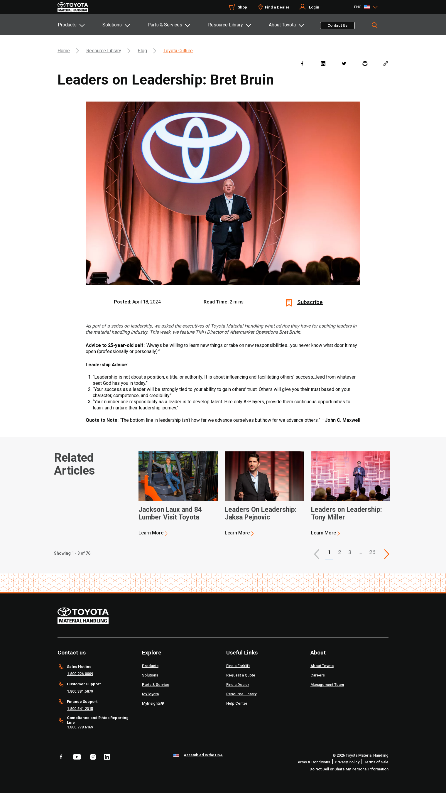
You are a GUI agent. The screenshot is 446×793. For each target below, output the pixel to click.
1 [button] (329, 552)
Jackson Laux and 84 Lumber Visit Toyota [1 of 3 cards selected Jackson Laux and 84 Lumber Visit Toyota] (170, 513)
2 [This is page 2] (339, 552)
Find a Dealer (277, 7)
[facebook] (302, 63)
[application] (178, 493)
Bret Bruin (289, 332)
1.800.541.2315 (80, 708)
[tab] (80, 24)
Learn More (150, 533)
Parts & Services (165, 25)
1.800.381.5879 (80, 691)
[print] (365, 63)
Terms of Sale (376, 762)
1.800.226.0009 (80, 673)
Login (314, 7)
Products (67, 25)
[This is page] (386, 554)
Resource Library (225, 25)
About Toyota (282, 25)
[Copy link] (385, 63)
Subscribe (310, 302)
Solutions (112, 25)
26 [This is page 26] (372, 552)
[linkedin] (323, 63)
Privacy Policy (347, 762)
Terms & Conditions (313, 762)
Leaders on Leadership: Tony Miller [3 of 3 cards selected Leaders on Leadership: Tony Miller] (346, 513)
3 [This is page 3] (350, 552)
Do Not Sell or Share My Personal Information (349, 769)
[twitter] (344, 63)
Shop (242, 7)
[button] (316, 554)
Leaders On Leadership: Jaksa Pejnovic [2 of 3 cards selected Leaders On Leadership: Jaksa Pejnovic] (261, 513)
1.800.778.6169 (80, 727)
